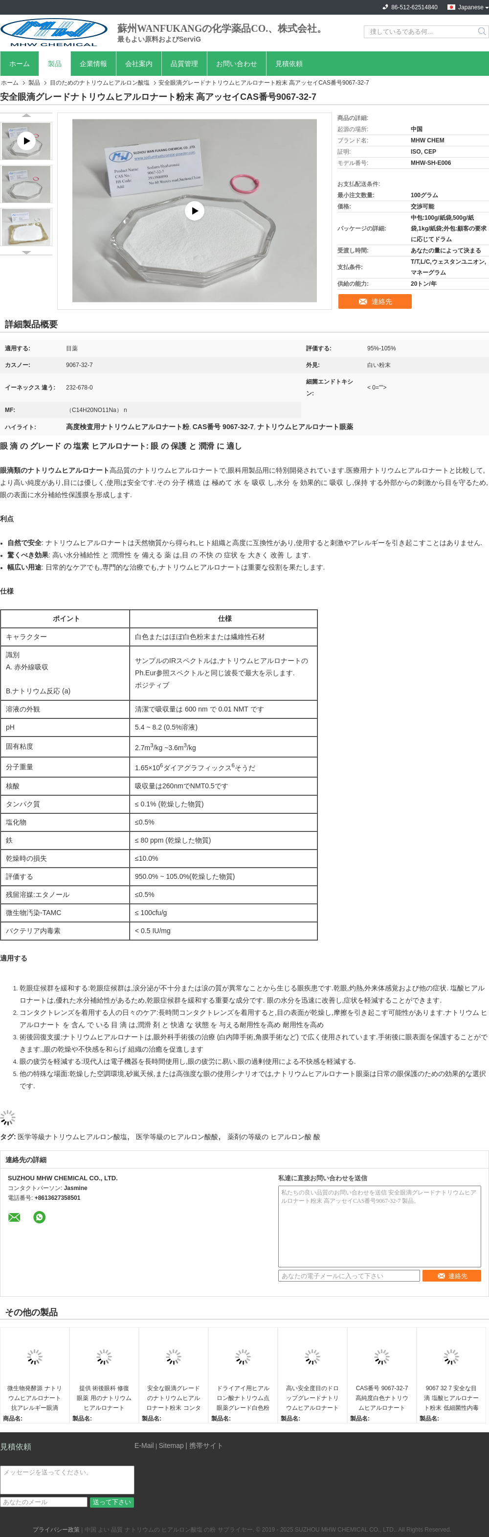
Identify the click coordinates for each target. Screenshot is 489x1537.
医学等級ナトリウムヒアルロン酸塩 (72, 1137)
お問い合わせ (236, 64)
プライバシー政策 (56, 1529)
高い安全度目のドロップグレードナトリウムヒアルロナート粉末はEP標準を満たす (312, 1399)
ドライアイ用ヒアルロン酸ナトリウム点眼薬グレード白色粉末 (243, 1399)
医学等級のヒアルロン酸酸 (177, 1137)
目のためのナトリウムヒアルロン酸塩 (100, 82)
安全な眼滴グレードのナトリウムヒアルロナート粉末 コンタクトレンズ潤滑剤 (173, 1399)
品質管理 (184, 64)
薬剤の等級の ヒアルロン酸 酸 (273, 1137)
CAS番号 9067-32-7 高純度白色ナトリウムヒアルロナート (382, 1398)
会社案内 (139, 64)
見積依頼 (289, 64)
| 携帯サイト (204, 1445)
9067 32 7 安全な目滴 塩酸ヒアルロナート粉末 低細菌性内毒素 (451, 1399)
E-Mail (144, 1445)
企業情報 (93, 64)
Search (483, 31)
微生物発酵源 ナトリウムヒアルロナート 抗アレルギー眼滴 (34, 1398)
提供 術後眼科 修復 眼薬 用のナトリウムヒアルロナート (104, 1398)
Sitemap (170, 1445)
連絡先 (382, 301)
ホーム (19, 64)
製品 (55, 64)
